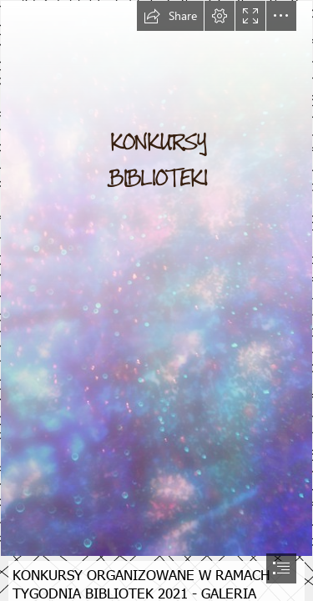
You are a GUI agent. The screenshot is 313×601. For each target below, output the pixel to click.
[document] (156, 300)
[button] (170, 16)
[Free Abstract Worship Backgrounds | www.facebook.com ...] (156, 278)
